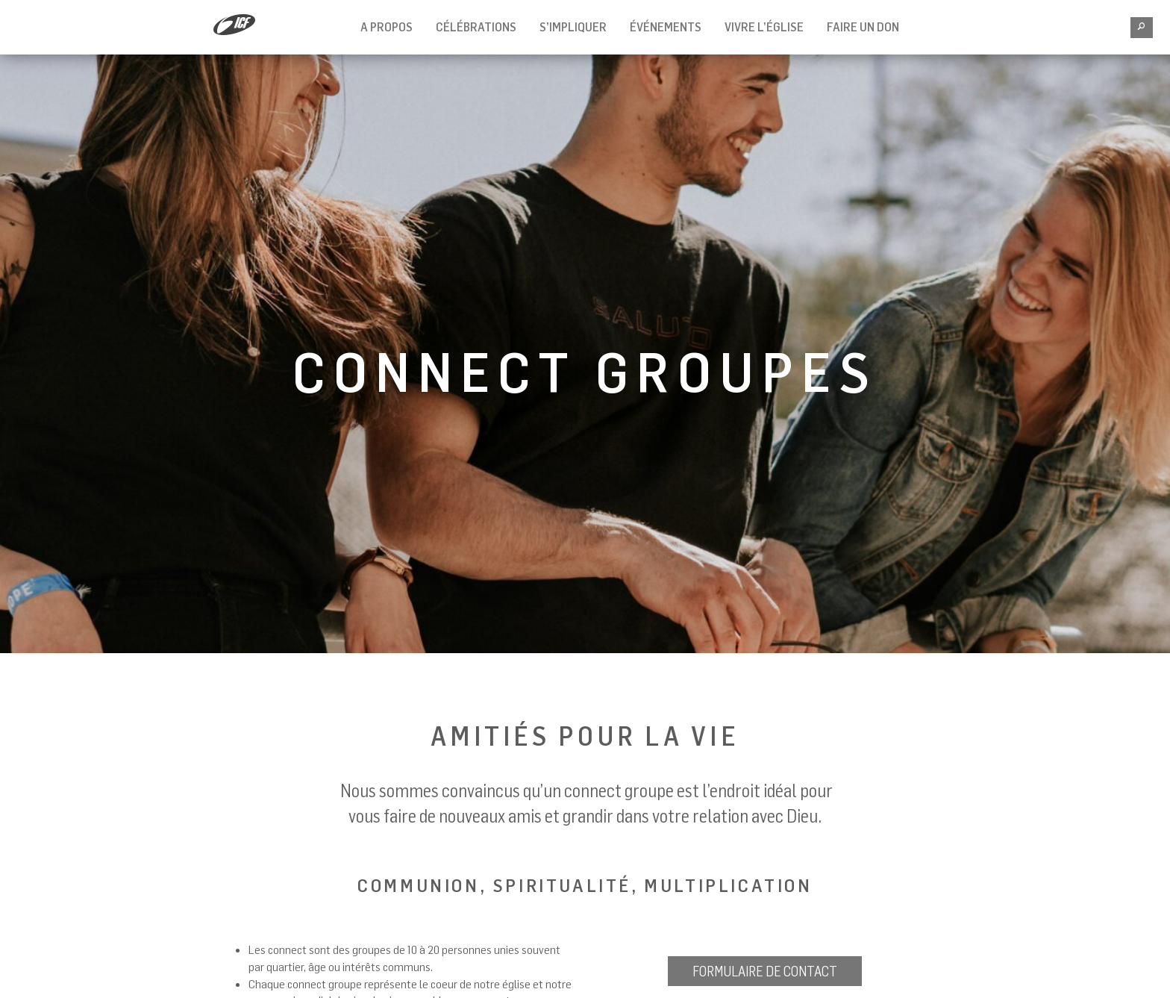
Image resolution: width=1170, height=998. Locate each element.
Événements (665, 26)
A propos (386, 26)
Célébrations (476, 26)
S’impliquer (573, 26)
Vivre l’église (764, 26)
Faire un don (863, 26)
